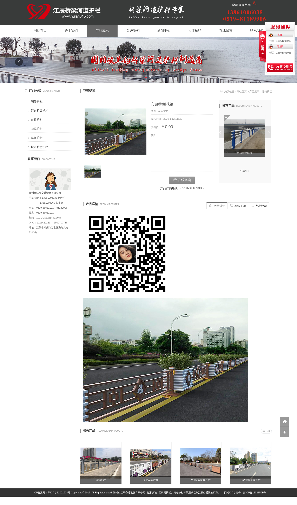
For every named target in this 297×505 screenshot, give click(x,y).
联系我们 (256, 30)
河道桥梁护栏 (39, 110)
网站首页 (40, 30)
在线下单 (238, 205)
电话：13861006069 (280, 40)
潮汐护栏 (36, 101)
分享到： (245, 171)
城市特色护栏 (39, 147)
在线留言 (225, 30)
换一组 (266, 431)
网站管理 (267, 500)
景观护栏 (191, 492)
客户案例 (133, 30)
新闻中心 (164, 30)
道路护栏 (36, 119)
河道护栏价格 (245, 153)
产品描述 (217, 205)
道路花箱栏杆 (150, 480)
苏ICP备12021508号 (59, 492)
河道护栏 (178, 492)
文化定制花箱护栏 (201, 480)
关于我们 (71, 30)
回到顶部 (284, 432)
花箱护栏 (36, 128)
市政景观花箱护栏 (250, 480)
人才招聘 (195, 30)
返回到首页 (284, 422)
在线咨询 (182, 180)
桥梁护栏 (166, 492)
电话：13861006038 (280, 52)
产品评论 (258, 205)
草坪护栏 (36, 138)
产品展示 (102, 30)
